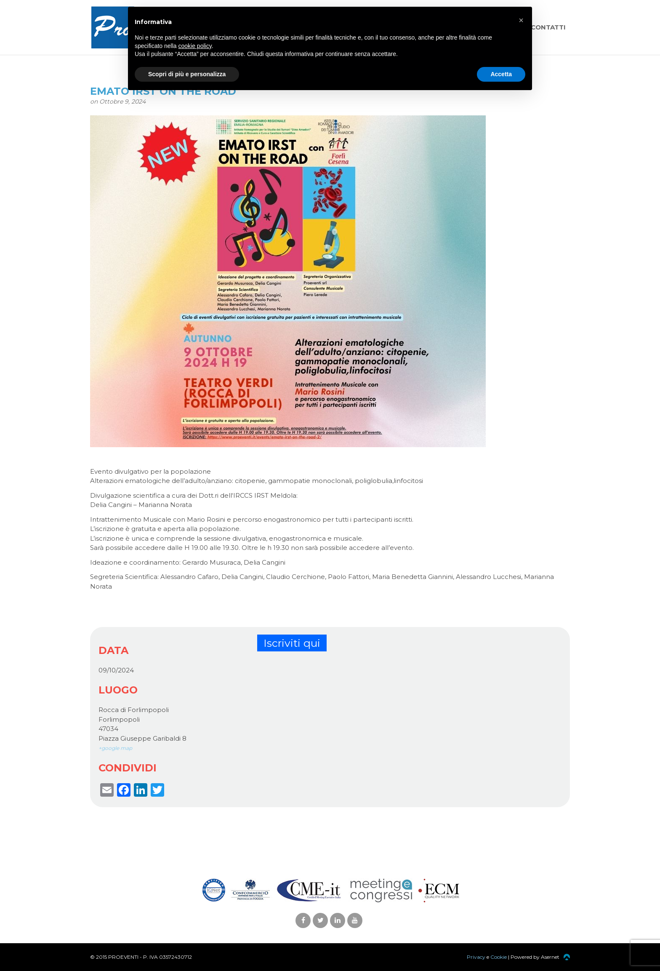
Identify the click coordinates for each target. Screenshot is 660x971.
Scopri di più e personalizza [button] (187, 74)
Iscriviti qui (291, 643)
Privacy (476, 957)
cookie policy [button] (195, 46)
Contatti (548, 27)
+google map (115, 748)
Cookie (498, 957)
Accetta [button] (501, 74)
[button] (521, 20)
